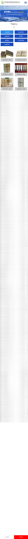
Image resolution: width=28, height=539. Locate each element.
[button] (12, 20)
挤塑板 (21, 36)
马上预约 (7, 537)
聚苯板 (7, 40)
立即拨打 (21, 537)
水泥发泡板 (21, 40)
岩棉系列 (7, 36)
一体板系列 (7, 32)
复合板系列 (21, 32)
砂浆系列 (7, 44)
